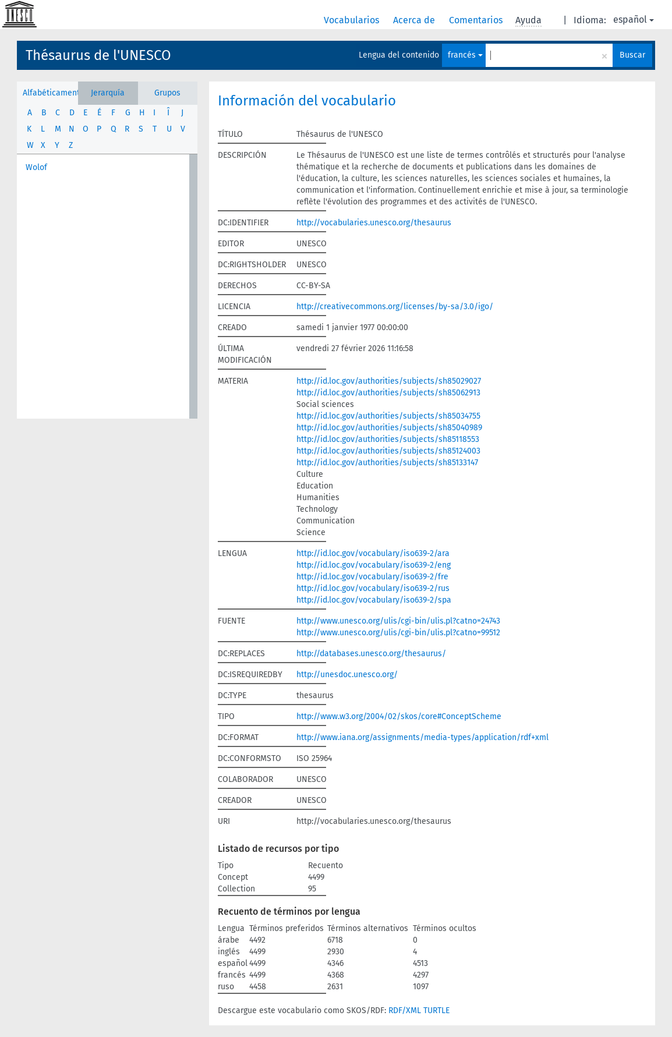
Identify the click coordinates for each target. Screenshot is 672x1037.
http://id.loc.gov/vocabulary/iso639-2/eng (373, 565)
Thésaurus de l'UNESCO (98, 55)
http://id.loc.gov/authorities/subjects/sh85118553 (387, 439)
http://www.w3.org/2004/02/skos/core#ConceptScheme (398, 716)
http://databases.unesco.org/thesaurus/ (371, 654)
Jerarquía (108, 93)
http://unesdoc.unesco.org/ (347, 674)
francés (465, 55)
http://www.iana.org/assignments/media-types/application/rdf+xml (422, 737)
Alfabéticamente (50, 93)
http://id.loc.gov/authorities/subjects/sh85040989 (389, 428)
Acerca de (415, 20)
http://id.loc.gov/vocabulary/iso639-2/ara (373, 553)
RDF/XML (404, 1010)
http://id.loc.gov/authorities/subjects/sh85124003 (388, 451)
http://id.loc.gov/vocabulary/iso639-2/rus (373, 588)
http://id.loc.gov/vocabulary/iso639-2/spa (373, 600)
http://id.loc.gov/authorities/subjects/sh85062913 (388, 393)
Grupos (167, 93)
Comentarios (477, 20)
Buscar (632, 55)
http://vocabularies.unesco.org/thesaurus (373, 223)
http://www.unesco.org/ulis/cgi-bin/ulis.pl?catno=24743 (398, 621)
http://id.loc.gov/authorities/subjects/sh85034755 (388, 416)
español (633, 19)
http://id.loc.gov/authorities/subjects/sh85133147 (387, 463)
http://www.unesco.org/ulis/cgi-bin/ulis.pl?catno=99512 (398, 633)
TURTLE (436, 1010)
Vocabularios (352, 20)
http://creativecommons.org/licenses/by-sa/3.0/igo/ (394, 307)
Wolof (36, 167)
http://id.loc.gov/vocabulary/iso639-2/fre (372, 577)
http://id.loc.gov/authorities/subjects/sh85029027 (388, 381)
